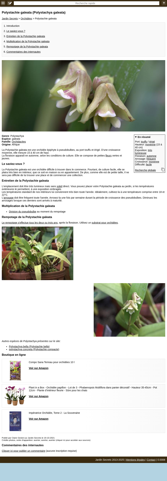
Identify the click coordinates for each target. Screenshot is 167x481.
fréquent (151, 158)
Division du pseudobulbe (22, 211)
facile (149, 164)
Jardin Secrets (10, 18)
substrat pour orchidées (105, 222)
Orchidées (26, 18)
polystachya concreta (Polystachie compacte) (34, 349)
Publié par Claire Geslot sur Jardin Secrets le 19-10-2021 (28, 438)
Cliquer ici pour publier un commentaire (23, 450)
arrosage (8, 197)
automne (151, 156)
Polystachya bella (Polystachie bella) (29, 346)
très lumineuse (143, 152)
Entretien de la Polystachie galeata (25, 36)
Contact (151, 459)
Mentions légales (135, 459)
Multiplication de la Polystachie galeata (27, 41)
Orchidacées (19, 141)
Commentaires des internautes (23, 51)
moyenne (150, 144)
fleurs (108, 155)
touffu (144, 141)
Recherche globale (145, 170)
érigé (152, 141)
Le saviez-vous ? (15, 31)
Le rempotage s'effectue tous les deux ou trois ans (30, 222)
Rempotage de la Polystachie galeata (27, 46)
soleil (59, 186)
